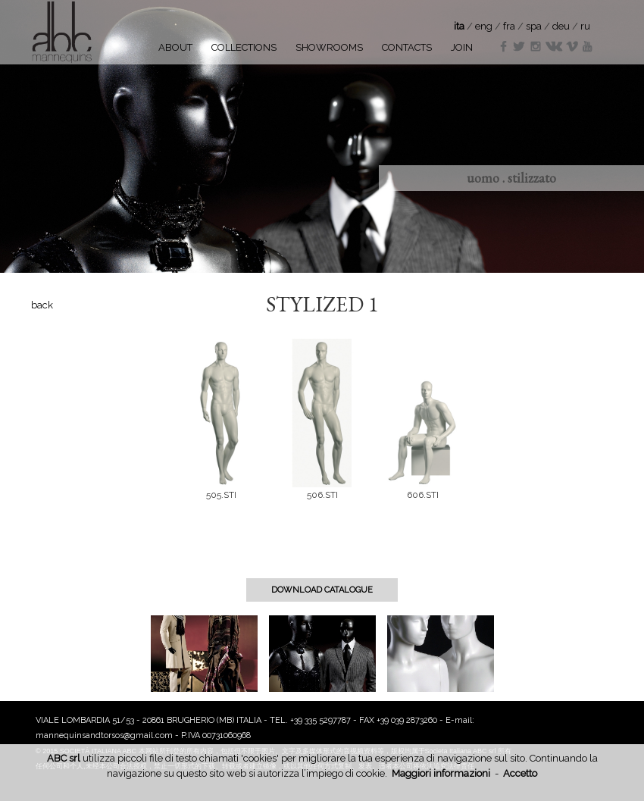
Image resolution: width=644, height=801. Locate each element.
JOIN (462, 47)
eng (483, 26)
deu (561, 26)
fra (509, 26)
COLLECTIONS (244, 47)
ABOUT (175, 47)
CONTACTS (407, 47)
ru (585, 26)
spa (534, 26)
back (42, 305)
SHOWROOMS (329, 47)
